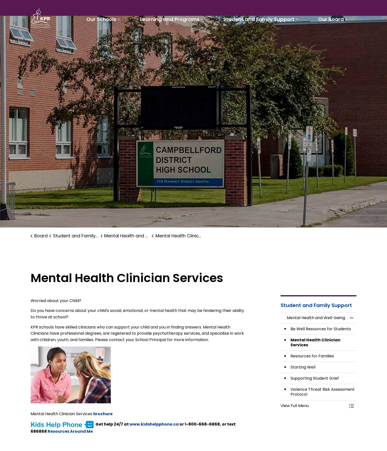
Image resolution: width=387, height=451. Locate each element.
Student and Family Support (260, 36)
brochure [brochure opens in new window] (103, 414)
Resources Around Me (70, 431)
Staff (234, 9)
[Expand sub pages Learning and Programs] (204, 36)
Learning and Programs (172, 36)
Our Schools (105, 36)
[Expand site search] (351, 9)
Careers (252, 9)
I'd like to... (325, 9)
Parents (216, 9)
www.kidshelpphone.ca (154, 424)
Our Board (332, 36)
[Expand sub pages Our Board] (347, 36)
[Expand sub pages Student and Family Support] (298, 36)
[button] (314, 405)
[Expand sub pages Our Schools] (122, 36)
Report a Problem (284, 9)
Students (193, 9)
